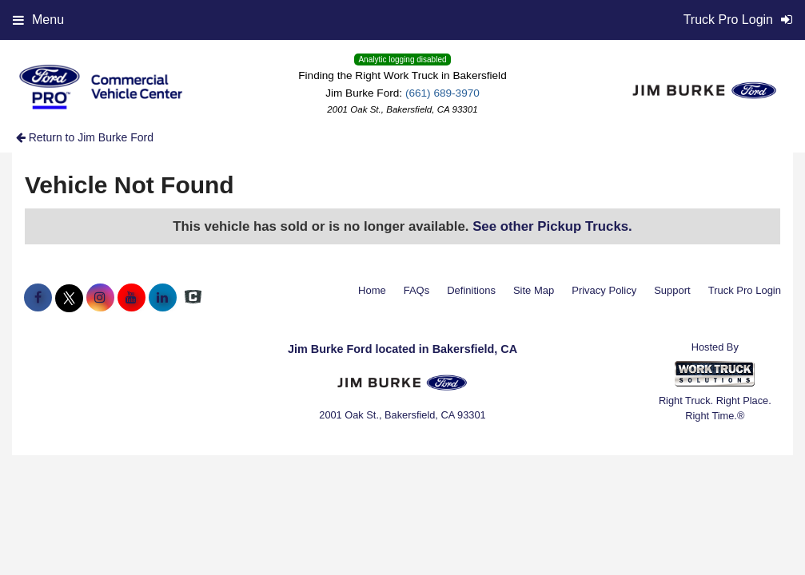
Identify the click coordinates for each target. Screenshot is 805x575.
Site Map (533, 290)
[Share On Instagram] (100, 297)
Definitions (471, 290)
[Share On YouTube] (131, 297)
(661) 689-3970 (442, 93)
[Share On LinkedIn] (163, 297)
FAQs (417, 290)
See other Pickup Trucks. (552, 226)
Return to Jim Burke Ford (84, 137)
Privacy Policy (604, 290)
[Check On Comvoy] (193, 297)
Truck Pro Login (744, 290)
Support (672, 290)
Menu (38, 19)
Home (372, 290)
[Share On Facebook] (38, 297)
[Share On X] (69, 297)
